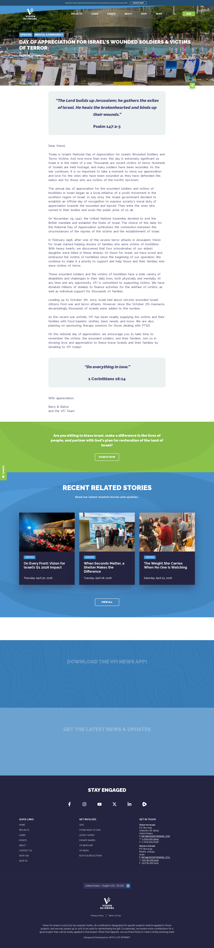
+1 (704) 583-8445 (150, 839)
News (159, 14)
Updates (29, 557)
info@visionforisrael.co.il (155, 857)
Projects (76, 14)
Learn (94, 14)
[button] (107, 886)
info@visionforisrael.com (155, 836)
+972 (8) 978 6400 (150, 860)
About (128, 14)
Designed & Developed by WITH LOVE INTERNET (107, 937)
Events (111, 14)
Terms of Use (114, 915)
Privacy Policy (97, 915)
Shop (144, 14)
